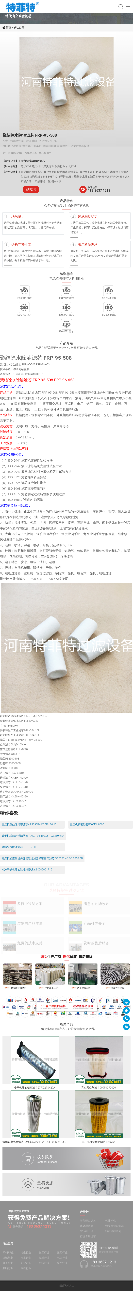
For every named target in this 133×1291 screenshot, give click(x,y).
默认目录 (19, 27)
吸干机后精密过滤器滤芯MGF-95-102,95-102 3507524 (33, 835)
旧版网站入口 (66, 1285)
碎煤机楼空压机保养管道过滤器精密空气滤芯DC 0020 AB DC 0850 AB (42, 858)
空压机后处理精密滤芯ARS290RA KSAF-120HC (29, 824)
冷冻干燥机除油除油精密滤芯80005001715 (27, 869)
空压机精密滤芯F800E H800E (87, 824)
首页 (9, 27)
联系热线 (92, 187)
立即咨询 (31, 189)
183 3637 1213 (99, 190)
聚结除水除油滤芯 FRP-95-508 (19, 847)
